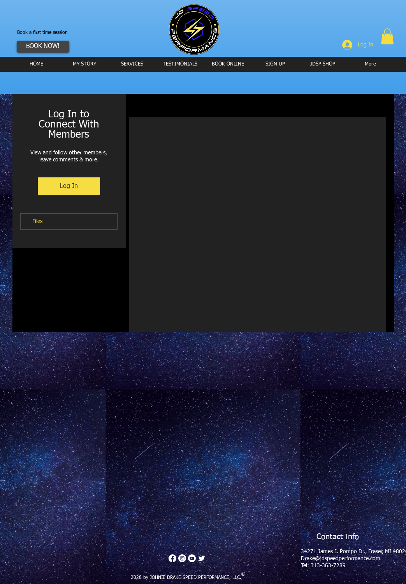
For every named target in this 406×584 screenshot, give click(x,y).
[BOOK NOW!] (43, 47)
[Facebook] (172, 558)
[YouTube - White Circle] (192, 558)
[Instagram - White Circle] (182, 558)
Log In (69, 186)
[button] (387, 36)
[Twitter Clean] (202, 558)
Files (37, 221)
